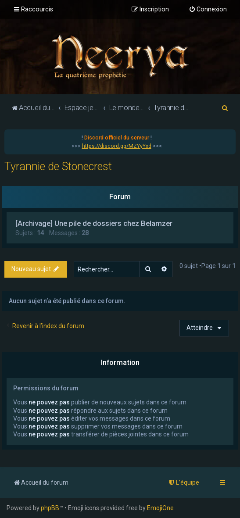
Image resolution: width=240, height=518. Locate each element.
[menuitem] (208, 10)
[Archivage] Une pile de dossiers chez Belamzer (93, 223)
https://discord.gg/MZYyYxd (116, 146)
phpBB (50, 507)
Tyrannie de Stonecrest (58, 166)
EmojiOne (160, 507)
